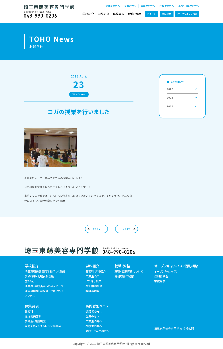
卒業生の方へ (148, 6)
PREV (97, 229)
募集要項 (119, 14)
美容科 (29, 311)
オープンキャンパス (187, 14)
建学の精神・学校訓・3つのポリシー (46, 291)
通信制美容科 (33, 316)
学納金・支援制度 (35, 321)
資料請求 (166, 14)
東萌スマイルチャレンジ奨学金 (43, 326)
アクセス (151, 14)
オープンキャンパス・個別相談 (176, 265)
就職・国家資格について (128, 271)
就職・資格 (134, 14)
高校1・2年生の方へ (188, 6)
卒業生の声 (92, 276)
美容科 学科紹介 (96, 271)
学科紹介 (103, 14)
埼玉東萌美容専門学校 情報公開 (174, 328)
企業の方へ (130, 6)
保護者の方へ (112, 6)
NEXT (126, 229)
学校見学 (159, 281)
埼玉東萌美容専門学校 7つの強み (45, 271)
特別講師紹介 (94, 286)
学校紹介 (88, 14)
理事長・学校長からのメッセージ (44, 286)
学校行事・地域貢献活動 (39, 276)
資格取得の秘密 (124, 276)
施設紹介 (30, 281)
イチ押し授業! (94, 281)
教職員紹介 (92, 291)
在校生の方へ (166, 6)
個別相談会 (161, 276)
